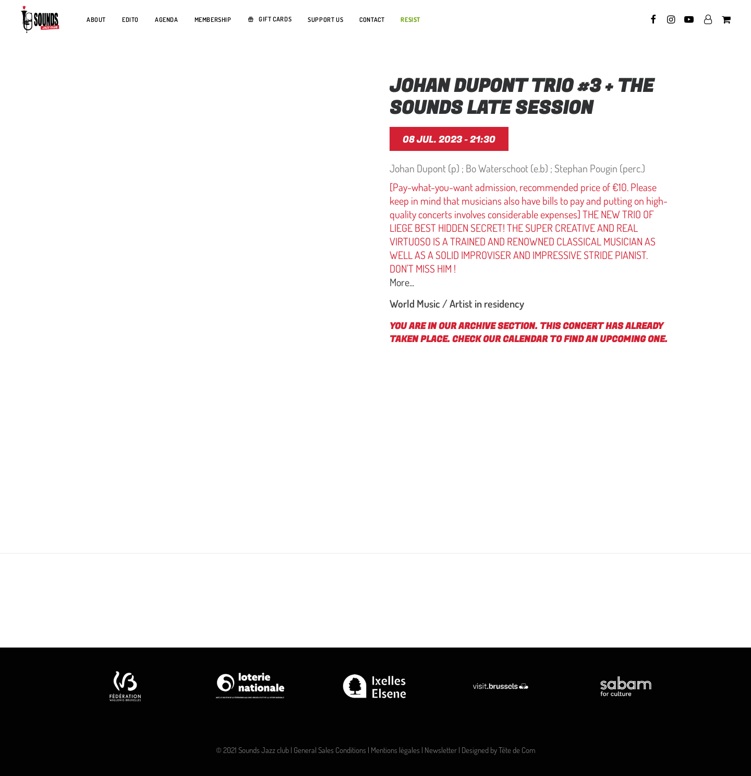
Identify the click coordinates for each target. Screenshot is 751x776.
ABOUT (96, 19)
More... (402, 282)
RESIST (410, 19)
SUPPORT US (325, 19)
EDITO (130, 19)
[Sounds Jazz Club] (39, 19)
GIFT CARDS (275, 19)
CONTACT (371, 19)
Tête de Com (517, 750)
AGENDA (166, 19)
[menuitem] (96, 20)
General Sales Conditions (330, 750)
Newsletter (441, 750)
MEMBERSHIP (213, 19)
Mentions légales (395, 750)
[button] (654, 19)
